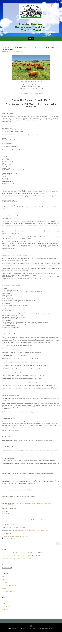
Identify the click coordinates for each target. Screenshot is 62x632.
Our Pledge (42, 628)
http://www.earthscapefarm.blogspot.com (24, 277)
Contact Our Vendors (49, 628)
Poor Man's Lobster (51, 529)
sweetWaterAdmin (19, 51)
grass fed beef (11, 529)
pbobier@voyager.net (14, 260)
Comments (5, 606)
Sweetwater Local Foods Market (31, 12)
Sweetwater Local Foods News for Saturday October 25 (15, 558)
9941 (3, 576)
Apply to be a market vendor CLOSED (24, 628)
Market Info (14, 628)
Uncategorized (5, 588)
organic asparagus (29, 529)
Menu (31, 38)
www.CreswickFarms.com (52, 197)
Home (9, 628)
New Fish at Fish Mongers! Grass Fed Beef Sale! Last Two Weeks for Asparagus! (29, 530)
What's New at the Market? (19, 527)
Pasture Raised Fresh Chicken (40, 529)
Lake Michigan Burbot (19, 529)
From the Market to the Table (9, 585)
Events (3, 579)
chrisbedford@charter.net (9, 195)
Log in (3, 600)
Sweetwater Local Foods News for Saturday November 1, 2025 (17, 555)
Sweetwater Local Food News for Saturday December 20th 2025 (17, 553)
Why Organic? (36, 628)
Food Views (4, 582)
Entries (4, 603)
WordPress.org (5, 609)
